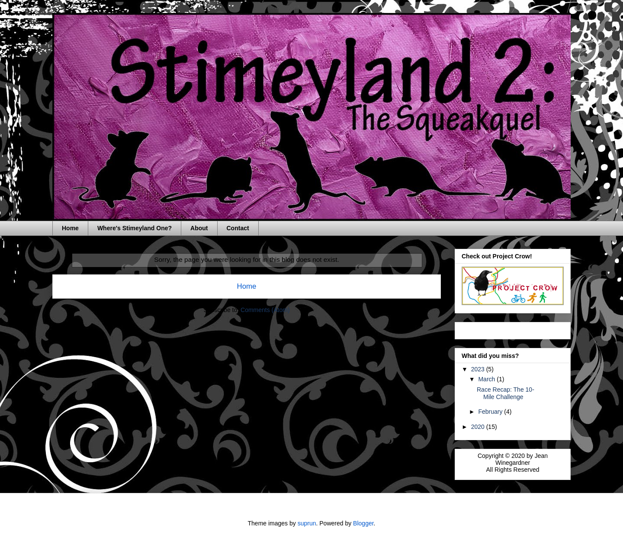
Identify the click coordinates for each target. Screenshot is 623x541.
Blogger (363, 523)
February (491, 411)
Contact (238, 228)
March (487, 379)
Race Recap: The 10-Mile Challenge (505, 393)
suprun (307, 523)
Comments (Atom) (265, 309)
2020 (478, 426)
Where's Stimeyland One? (134, 228)
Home (70, 228)
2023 (478, 369)
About (199, 228)
